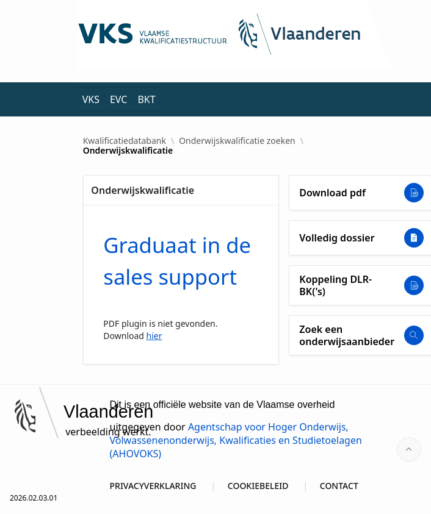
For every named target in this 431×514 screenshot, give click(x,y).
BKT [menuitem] (146, 99)
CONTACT (339, 485)
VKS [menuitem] (91, 99)
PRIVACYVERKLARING (153, 485)
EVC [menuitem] (118, 99)
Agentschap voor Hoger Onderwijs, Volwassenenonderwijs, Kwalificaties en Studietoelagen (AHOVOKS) (236, 440)
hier (154, 335)
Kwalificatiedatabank (124, 141)
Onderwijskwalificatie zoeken (237, 141)
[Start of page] (409, 449)
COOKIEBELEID (258, 485)
